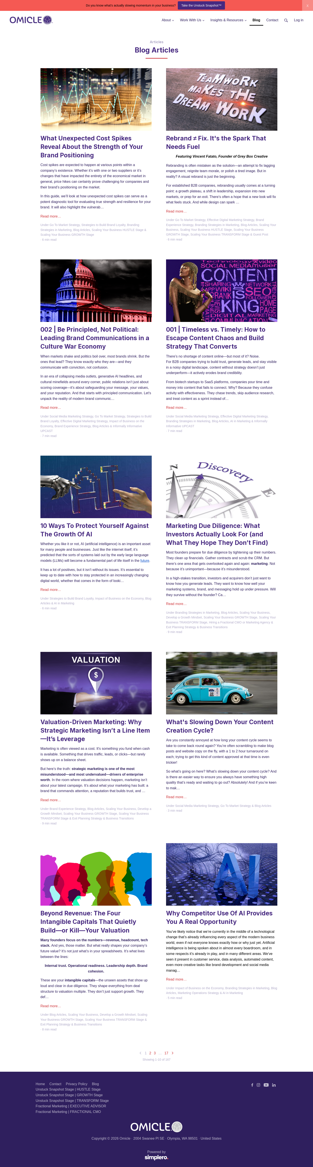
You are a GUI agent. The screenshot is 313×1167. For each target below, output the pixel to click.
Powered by (102, 1155)
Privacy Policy (77, 1084)
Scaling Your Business (255, 612)
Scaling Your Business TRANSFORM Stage (219, 234)
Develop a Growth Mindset (184, 617)
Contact (55, 1084)
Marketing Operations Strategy (198, 993)
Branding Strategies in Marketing (217, 225)
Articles (156, 42)
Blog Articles (81, 230)
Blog (95, 1084)
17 (166, 1053)
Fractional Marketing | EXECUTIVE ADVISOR (71, 1106)
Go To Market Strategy (65, 225)
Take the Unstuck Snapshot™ (201, 5)
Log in (298, 20)
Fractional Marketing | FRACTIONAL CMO (68, 1112)
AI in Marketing (240, 421)
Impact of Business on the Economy (119, 598)
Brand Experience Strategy (73, 426)
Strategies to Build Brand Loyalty (103, 225)
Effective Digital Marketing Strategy (230, 220)
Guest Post (260, 234)
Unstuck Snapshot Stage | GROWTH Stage (69, 1095)
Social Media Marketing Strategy (71, 416)
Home (40, 1084)
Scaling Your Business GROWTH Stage (67, 234)
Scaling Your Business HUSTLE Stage (117, 230)
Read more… (50, 216)
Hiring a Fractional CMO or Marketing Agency (239, 622)
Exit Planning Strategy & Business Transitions (197, 627)
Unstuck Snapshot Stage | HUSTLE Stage (68, 1089)
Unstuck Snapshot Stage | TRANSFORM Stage (72, 1101)
